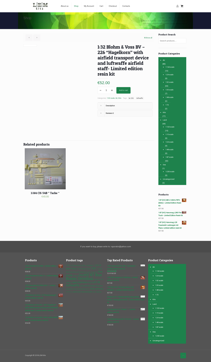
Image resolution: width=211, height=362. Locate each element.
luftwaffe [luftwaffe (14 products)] (72, 285)
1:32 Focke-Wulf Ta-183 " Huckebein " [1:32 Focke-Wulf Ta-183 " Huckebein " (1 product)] (82, 265)
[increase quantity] (112, 90)
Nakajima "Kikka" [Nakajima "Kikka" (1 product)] (72, 289)
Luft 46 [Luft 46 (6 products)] (96, 282)
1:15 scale (169, 134)
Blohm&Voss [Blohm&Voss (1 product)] (73, 272)
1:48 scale (169, 97)
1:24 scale (169, 75)
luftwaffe (139, 98)
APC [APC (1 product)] (67, 272)
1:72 (167, 105)
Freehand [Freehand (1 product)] (76, 276)
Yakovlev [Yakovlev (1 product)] (98, 292)
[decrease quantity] (100, 90)
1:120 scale (170, 127)
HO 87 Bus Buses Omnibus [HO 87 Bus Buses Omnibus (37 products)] (84, 277)
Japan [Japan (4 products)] (75, 282)
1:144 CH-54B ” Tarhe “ (45, 193)
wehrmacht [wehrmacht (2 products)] (77, 292)
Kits (119, 98)
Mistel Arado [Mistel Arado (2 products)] (90, 286)
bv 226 (131, 98)
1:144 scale (170, 67)
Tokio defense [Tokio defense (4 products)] (96, 288)
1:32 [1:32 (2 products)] (67, 265)
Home (162, 18)
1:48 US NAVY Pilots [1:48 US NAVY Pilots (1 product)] (83, 269)
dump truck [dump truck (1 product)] (87, 272)
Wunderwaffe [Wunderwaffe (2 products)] (87, 292)
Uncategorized (168, 179)
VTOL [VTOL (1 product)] (70, 292)
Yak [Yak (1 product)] (94, 292)
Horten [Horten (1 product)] (96, 279)
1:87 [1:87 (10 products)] (93, 268)
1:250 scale (170, 172)
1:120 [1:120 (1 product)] (98, 269)
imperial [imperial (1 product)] (68, 282)
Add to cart (123, 90)
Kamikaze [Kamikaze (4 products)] (82, 282)
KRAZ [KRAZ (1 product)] (90, 282)
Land (165, 120)
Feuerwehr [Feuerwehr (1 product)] (94, 272)
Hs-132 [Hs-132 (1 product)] (100, 279)
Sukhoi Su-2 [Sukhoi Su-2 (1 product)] (85, 289)
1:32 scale (179, 18)
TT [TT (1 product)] (67, 292)
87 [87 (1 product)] (101, 269)
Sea (164, 165)
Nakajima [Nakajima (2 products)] (99, 286)
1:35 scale (169, 90)
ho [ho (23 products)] (81, 275)
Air (170, 18)
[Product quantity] (106, 90)
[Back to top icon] (183, 355)
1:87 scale (169, 157)
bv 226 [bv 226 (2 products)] (80, 272)
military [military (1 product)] (82, 286)
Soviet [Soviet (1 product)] (80, 289)
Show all (148, 38)
